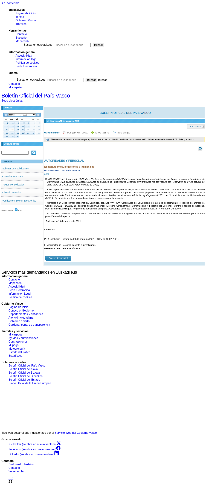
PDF (78, 133)
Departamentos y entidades (25, 314)
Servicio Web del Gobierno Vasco (76, 432)
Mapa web (22, 41)
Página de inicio (26, 13)
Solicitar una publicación (15, 168)
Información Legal (19, 293)
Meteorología (16, 348)
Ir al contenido (10, 3)
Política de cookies (27, 62)
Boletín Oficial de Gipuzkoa (25, 376)
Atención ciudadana (20, 317)
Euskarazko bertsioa (21, 464)
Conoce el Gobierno (21, 310)
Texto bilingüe (123, 133)
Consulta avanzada (13, 176)
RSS (18, 210)
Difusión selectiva (12, 192)
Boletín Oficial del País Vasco (35, 95)
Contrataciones (18, 341)
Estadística (15, 355)
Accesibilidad (24, 55)
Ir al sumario (195, 126)
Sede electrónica (11, 100)
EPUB (102, 133)
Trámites (21, 23)
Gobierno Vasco (26, 20)
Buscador (22, 37)
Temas (20, 16)
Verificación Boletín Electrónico (19, 200)
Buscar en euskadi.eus (38, 44)
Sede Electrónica (26, 66)
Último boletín (7, 210)
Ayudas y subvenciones (23, 338)
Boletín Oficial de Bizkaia (24, 372)
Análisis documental (58, 258)
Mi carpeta (15, 87)
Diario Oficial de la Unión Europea (29, 383)
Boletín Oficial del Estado (24, 379)
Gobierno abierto (19, 321)
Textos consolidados (13, 184)
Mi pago (13, 345)
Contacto (21, 34)
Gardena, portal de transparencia (29, 324)
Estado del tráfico (19, 352)
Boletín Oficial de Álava (23, 369)
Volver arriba (16, 471)
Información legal (26, 59)
